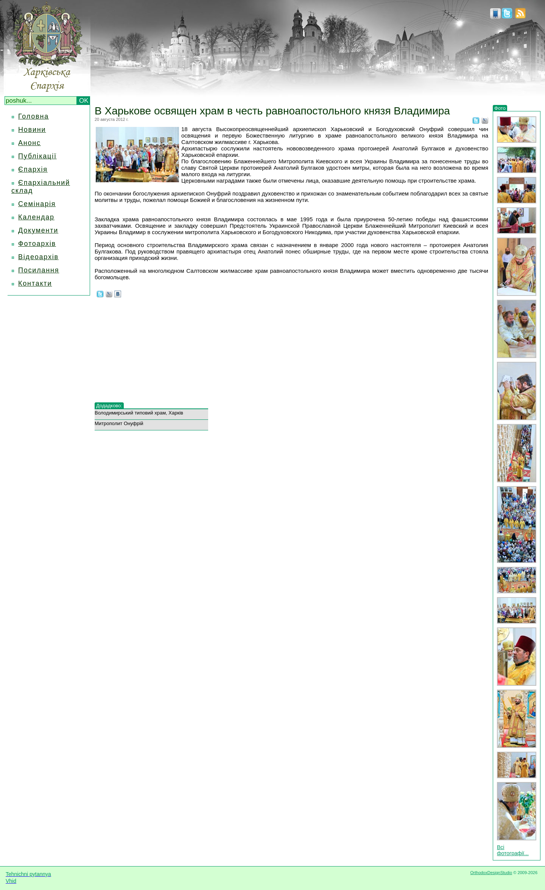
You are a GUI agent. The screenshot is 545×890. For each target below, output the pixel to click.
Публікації (37, 156)
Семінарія (37, 204)
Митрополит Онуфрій (119, 423)
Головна (33, 116)
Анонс (29, 143)
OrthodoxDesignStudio (491, 872)
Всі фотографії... (513, 850)
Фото (500, 108)
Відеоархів (38, 257)
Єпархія (33, 169)
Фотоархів (37, 243)
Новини (32, 129)
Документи (38, 230)
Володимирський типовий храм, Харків (139, 413)
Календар (36, 217)
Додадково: (109, 405)
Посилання (38, 270)
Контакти (35, 283)
